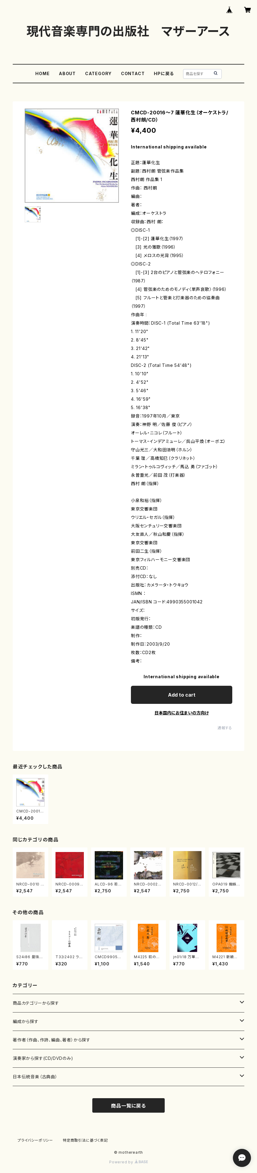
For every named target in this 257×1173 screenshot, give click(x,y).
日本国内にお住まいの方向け (181, 712)
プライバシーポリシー (35, 1140)
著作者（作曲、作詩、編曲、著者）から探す (51, 1039)
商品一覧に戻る (128, 1106)
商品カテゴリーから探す (36, 1003)
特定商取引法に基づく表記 (85, 1140)
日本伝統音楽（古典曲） (35, 1076)
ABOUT (67, 73)
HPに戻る (164, 73)
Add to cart (181, 695)
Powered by (128, 1162)
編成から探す (26, 1021)
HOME (42, 73)
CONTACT (133, 73)
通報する (224, 728)
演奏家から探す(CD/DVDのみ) (43, 1058)
